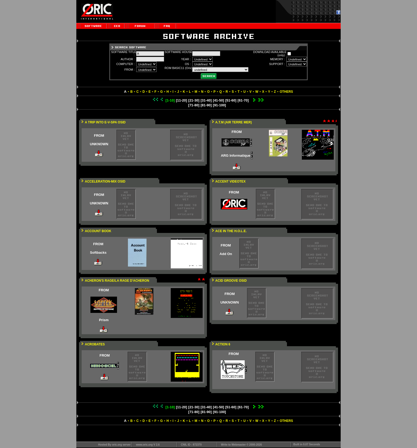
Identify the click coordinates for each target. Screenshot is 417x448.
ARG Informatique (235, 156)
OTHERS (286, 92)
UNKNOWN (99, 144)
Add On (225, 254)
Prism (104, 320)
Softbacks (98, 253)
